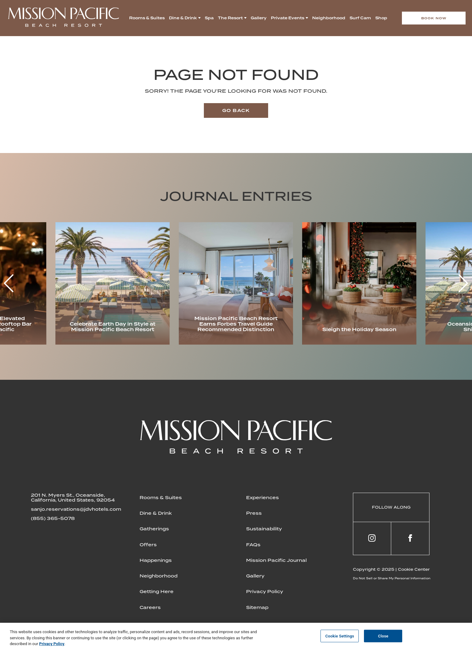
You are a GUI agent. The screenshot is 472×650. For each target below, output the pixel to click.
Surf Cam (360, 18)
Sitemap (257, 607)
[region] (236, 636)
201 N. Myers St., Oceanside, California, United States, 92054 (73, 497)
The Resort (230, 18)
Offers (148, 544)
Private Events (287, 18)
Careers (150, 607)
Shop (381, 18)
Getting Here (157, 591)
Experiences (262, 497)
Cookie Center (414, 569)
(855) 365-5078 (53, 518)
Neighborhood (328, 18)
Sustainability (264, 528)
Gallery (259, 18)
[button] (463, 283)
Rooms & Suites (147, 18)
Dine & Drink (183, 18)
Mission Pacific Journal (276, 560)
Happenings (156, 560)
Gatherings (154, 528)
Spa (209, 18)
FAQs (253, 544)
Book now (434, 18)
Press (254, 513)
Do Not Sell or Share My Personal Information (391, 578)
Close (383, 635)
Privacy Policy (264, 591)
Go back (236, 110)
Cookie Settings (339, 635)
